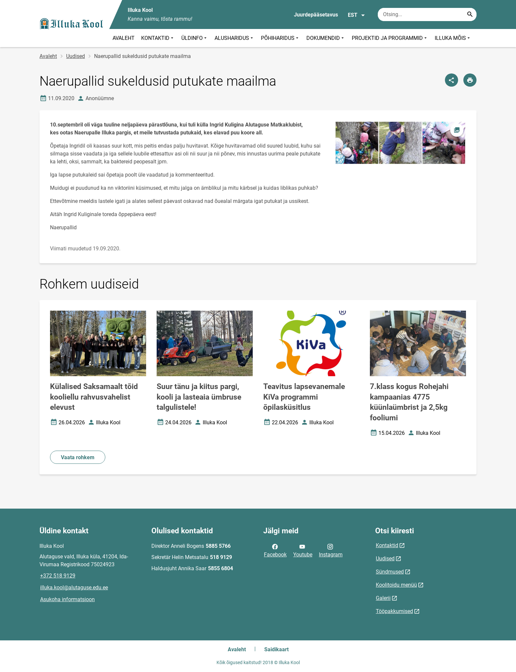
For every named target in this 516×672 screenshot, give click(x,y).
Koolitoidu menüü (396, 585)
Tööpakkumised (394, 611)
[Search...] (470, 14)
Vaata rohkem (77, 457)
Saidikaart (276, 649)
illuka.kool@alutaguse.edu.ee (74, 587)
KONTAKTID (158, 38)
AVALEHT (124, 38)
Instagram (331, 550)
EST (356, 15)
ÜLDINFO (194, 38)
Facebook (275, 550)
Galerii (383, 598)
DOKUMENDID (325, 38)
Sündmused (390, 572)
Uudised (75, 56)
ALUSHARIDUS (234, 38)
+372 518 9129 (57, 576)
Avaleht (48, 56)
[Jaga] (451, 80)
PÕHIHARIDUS (280, 38)
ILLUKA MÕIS (453, 38)
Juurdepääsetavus (316, 15)
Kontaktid (387, 545)
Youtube (302, 550)
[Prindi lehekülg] (470, 80)
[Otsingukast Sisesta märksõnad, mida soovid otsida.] (427, 14)
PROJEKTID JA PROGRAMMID (390, 38)
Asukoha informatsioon (67, 599)
